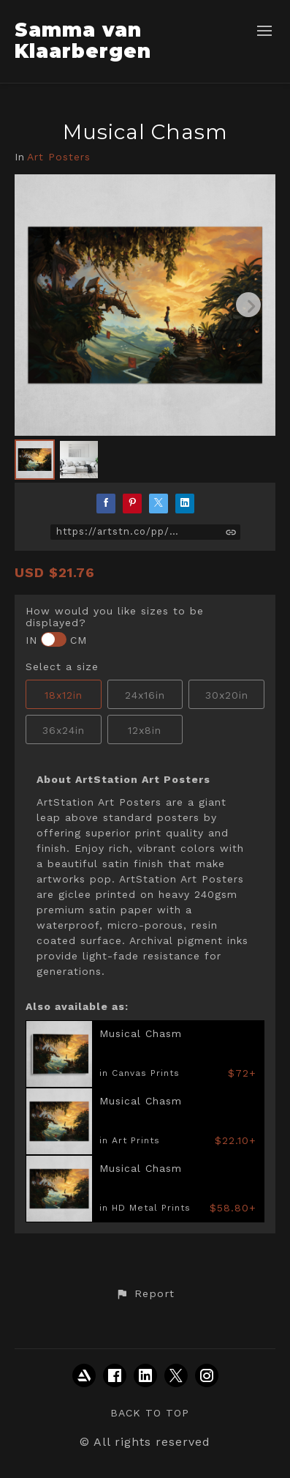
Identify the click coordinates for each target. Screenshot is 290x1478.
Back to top (149, 1413)
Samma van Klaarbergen (83, 40)
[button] (145, 1294)
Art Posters (59, 157)
